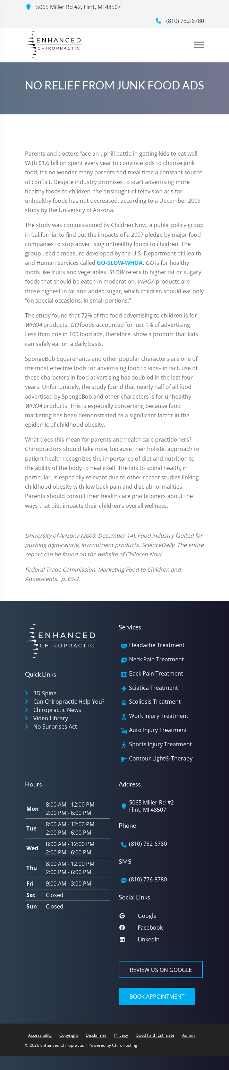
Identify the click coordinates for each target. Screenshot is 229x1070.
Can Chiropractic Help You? (68, 701)
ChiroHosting (124, 1045)
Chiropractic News (57, 710)
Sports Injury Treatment (160, 744)
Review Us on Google (161, 970)
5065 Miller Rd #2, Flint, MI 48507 (73, 7)
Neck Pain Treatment (156, 659)
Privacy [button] (121, 1035)
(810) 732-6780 (179, 21)
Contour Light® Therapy (161, 758)
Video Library (50, 718)
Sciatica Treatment (153, 687)
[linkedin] (161, 941)
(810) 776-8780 (148, 879)
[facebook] (161, 929)
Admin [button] (188, 1035)
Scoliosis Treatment (155, 701)
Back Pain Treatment (156, 673)
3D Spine (45, 693)
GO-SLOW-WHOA (120, 263)
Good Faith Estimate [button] (155, 1035)
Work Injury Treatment (158, 716)
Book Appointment (157, 996)
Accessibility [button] (40, 1035)
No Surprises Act (55, 726)
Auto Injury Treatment (158, 730)
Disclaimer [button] (96, 1035)
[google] (161, 917)
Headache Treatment (157, 645)
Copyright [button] (68, 1035)
